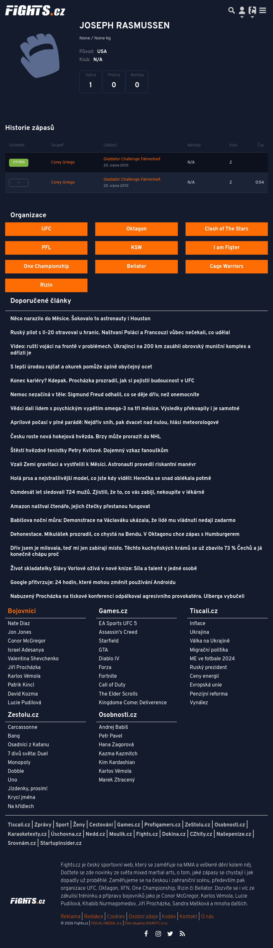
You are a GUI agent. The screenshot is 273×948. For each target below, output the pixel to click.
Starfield (108, 641)
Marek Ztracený (117, 780)
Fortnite (108, 676)
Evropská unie (206, 685)
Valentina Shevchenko (33, 659)
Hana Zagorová (116, 745)
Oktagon (136, 229)
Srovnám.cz (22, 843)
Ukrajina (199, 632)
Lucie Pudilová (24, 703)
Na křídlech (21, 807)
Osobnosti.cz (230, 825)
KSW (136, 248)
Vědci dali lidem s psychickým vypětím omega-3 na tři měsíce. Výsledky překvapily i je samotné (124, 409)
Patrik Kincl (21, 685)
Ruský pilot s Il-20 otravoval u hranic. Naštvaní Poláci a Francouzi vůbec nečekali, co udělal (120, 333)
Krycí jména (21, 797)
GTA (103, 650)
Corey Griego (63, 162)
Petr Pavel (110, 736)
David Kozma (23, 694)
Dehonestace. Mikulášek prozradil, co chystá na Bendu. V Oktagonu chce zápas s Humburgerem (124, 534)
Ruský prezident (208, 668)
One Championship (46, 266)
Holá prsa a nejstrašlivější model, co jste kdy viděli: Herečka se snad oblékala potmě (110, 478)
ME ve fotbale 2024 (212, 659)
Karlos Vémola (24, 676)
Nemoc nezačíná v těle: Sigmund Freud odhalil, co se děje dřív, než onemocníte (104, 395)
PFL (46, 248)
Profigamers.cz (162, 825)
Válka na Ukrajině (210, 641)
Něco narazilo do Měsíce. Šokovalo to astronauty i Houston (80, 319)
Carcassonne (22, 727)
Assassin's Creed (118, 632)
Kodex (169, 917)
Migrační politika (209, 650)
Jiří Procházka (24, 668)
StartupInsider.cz (61, 843)
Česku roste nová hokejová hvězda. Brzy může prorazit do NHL (85, 437)
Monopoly (19, 763)
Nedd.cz (95, 834)
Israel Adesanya (26, 650)
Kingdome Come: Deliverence (133, 703)
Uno (12, 780)
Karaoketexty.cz (27, 834)
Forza (105, 668)
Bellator (136, 266)
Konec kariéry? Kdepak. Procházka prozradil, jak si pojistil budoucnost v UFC (102, 381)
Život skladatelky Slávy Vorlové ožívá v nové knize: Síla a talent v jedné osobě (103, 569)
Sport (62, 825)
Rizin (46, 285)
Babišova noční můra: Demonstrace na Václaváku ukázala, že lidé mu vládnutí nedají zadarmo (123, 520)
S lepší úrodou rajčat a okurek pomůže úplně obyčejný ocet (81, 367)
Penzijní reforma (209, 694)
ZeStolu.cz (197, 825)
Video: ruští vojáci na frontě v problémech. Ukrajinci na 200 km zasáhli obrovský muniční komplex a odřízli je (130, 350)
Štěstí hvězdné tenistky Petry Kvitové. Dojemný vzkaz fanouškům (89, 451)
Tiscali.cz (19, 825)
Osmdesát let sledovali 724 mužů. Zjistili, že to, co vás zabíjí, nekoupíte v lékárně (107, 492)
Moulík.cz (120, 834)
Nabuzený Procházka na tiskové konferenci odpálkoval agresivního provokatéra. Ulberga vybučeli (127, 596)
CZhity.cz (201, 834)
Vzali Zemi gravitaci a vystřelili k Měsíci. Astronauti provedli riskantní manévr (103, 465)
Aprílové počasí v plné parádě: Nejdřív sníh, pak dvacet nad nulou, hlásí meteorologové (114, 423)
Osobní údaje (143, 917)
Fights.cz (147, 834)
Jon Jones (19, 632)
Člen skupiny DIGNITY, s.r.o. (146, 923)
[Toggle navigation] (263, 10)
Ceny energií (204, 676)
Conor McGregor (27, 641)
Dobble (16, 771)
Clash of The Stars (226, 229)
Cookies (116, 917)
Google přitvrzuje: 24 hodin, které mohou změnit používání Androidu (93, 583)
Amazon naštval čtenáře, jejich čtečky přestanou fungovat (80, 507)
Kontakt (188, 917)
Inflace (197, 624)
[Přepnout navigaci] (242, 10)
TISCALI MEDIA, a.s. (106, 923)
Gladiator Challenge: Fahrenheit (132, 159)
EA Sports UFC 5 (118, 624)
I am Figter (227, 248)
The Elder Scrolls (118, 694)
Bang (14, 736)
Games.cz (128, 825)
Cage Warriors (226, 266)
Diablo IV (109, 659)
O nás (207, 917)
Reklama (70, 917)
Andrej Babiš (113, 727)
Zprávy (43, 825)
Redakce (93, 917)
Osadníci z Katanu (28, 745)
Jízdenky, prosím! (28, 789)
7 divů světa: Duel (28, 754)
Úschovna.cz (66, 834)
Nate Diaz (19, 624)
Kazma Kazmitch (118, 754)
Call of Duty (112, 685)
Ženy (79, 825)
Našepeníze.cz (234, 834)
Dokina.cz (174, 834)
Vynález (199, 703)
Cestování (101, 825)
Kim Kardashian (117, 763)
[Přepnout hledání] (232, 10)
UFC (46, 229)
